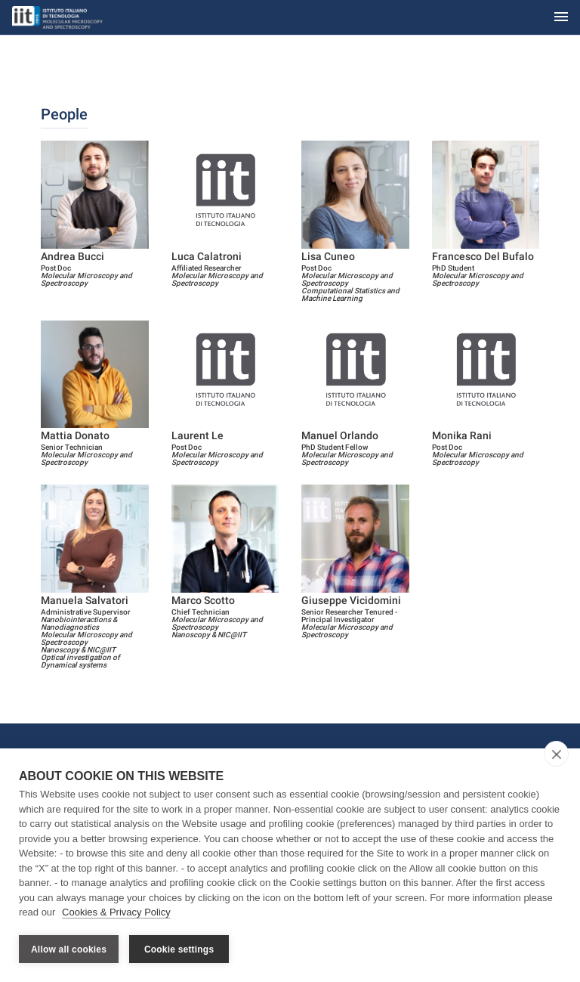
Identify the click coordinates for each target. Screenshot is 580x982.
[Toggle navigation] (561, 18)
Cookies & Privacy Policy (116, 912)
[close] (556, 754)
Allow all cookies (68, 949)
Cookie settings (179, 949)
